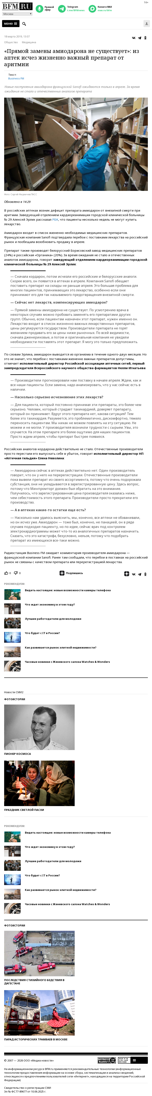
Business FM (16, 78)
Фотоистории (14, 699)
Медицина (29, 42)
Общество (11, 42)
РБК (55, 219)
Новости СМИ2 (13, 692)
